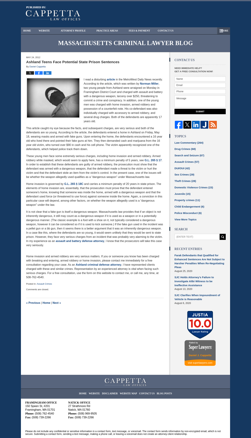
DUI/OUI (181, 166)
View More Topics (184, 215)
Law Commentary (187, 142)
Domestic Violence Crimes (192, 185)
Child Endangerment (188, 203)
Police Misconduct (187, 209)
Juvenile (181, 191)
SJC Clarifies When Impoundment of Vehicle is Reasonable (195, 287)
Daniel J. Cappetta (200, 344)
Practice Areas (113, 30)
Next (57, 302)
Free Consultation (180, 30)
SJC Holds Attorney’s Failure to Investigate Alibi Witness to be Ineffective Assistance (199, 274)
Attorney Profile (79, 30)
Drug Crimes (184, 148)
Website (50, 30)
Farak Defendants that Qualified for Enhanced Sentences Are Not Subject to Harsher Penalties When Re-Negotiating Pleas (197, 257)
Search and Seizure (188, 154)
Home (30, 30)
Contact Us (212, 30)
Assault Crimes (44, 284)
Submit (200, 111)
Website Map (128, 381)
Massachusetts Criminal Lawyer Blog (53, 13)
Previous (33, 302)
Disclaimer (112, 381)
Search (223, 233)
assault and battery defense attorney (80, 241)
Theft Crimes (184, 179)
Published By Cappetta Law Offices (207, 14)
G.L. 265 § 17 (153, 160)
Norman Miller (149, 83)
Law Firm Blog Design (209, 430)
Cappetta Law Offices (57, 430)
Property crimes (186, 197)
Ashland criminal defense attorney (98, 264)
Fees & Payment (145, 30)
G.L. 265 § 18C (73, 183)
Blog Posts (161, 381)
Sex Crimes (183, 172)
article (111, 79)
